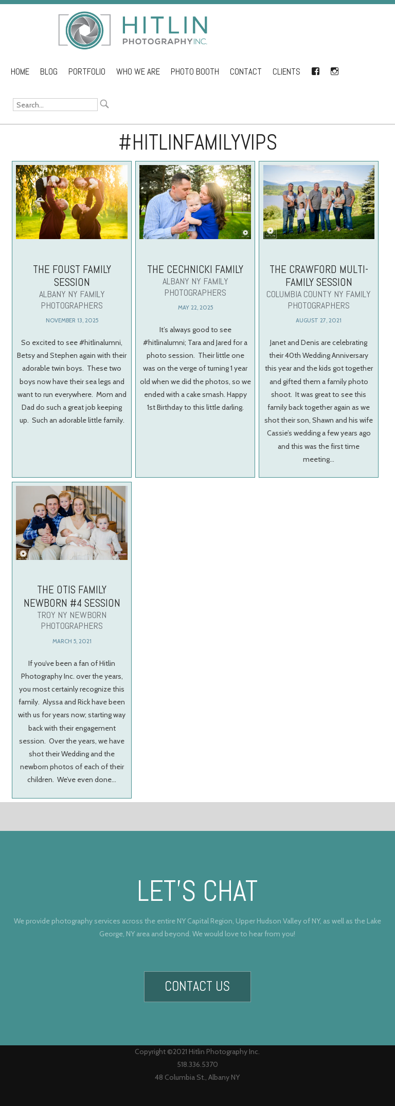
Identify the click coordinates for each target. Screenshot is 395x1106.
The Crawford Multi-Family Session (319, 286)
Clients (286, 71)
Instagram (334, 69)
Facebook (315, 69)
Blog (49, 71)
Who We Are (138, 71)
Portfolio (86, 71)
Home (20, 71)
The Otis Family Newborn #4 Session (71, 620)
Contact (246, 71)
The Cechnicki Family (195, 280)
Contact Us (197, 982)
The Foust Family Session (72, 286)
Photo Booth (195, 71)
